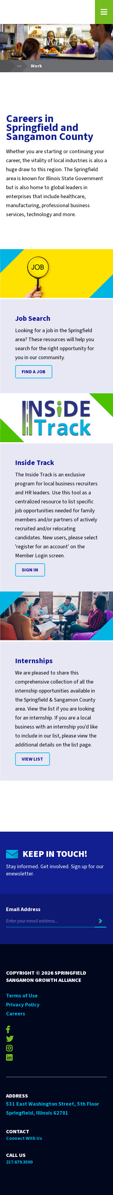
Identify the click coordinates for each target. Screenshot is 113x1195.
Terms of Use (22, 996)
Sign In (30, 570)
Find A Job (34, 371)
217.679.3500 (19, 1162)
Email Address (23, 909)
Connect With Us (24, 1138)
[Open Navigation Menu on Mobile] (104, 12)
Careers (15, 1014)
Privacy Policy (22, 1005)
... (22, 64)
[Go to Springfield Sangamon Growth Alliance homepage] (46, 12)
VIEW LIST (32, 759)
